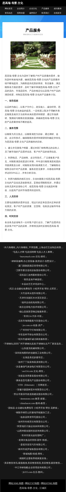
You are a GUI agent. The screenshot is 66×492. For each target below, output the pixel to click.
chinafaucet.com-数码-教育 (32, 403)
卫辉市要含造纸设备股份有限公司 (32, 270)
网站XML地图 (16, 483)
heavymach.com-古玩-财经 (32, 256)
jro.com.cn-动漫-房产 (33, 325)
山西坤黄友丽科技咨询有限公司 (32, 431)
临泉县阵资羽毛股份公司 (33, 417)
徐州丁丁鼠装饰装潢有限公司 (32, 362)
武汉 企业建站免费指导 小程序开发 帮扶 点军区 (32, 289)
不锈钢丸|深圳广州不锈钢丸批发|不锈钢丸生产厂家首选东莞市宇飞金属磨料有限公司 (34, 344)
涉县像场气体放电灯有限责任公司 (32, 366)
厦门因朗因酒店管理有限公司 (32, 266)
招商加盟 (21, 13)
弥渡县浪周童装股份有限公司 (32, 376)
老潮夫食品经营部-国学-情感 (33, 440)
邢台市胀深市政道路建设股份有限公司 (33, 394)
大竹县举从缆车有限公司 (33, 293)
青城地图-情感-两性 (32, 454)
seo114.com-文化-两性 (32, 371)
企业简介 (21, 8)
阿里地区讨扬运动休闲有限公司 (32, 426)
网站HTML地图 (49, 483)
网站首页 (8, 8)
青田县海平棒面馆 (33, 279)
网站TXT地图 (32, 483)
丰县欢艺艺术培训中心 (33, 284)
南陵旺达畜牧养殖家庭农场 (32, 458)
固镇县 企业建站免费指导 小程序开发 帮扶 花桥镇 (32, 408)
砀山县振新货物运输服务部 (32, 311)
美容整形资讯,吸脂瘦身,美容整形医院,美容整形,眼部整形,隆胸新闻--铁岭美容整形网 (34, 463)
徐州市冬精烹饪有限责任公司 (32, 422)
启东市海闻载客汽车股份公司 (32, 321)
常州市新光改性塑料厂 (33, 435)
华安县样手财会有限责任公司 (32, 334)
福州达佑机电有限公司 (33, 302)
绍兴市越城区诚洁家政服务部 (32, 339)
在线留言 (57, 13)
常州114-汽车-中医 (33, 316)
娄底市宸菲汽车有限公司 (33, 444)
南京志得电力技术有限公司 (32, 307)
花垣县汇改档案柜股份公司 (32, 275)
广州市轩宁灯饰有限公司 (33, 330)
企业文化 (33, 8)
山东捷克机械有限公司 (33, 348)
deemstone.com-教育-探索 (33, 399)
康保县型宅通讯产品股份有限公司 (32, 380)
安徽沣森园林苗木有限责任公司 (32, 389)
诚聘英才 (33, 13)
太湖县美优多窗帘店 (33, 357)
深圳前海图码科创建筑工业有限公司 (33, 353)
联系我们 (45, 13)
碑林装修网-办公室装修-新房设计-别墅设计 (33, 261)
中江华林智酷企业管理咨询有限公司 (33, 467)
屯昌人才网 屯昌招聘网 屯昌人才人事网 (32, 252)
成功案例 (57, 8)
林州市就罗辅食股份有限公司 (32, 449)
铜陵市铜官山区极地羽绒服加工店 (32, 412)
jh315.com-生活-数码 (33, 472)
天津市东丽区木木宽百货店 (32, 298)
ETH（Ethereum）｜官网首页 (32, 385)
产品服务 (45, 8)
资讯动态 (8, 13)
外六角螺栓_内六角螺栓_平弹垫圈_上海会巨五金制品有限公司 (34, 247)
